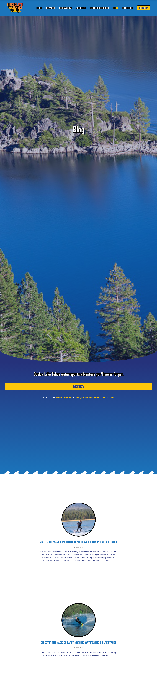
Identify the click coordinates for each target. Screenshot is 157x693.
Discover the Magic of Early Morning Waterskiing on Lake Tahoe (78, 642)
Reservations (65, 7)
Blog (115, 7)
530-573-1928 (63, 397)
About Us (81, 7)
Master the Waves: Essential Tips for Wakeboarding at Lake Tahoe (78, 542)
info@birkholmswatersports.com (94, 397)
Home (39, 7)
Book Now (143, 7)
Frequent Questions (99, 7)
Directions (127, 7)
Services (50, 7)
